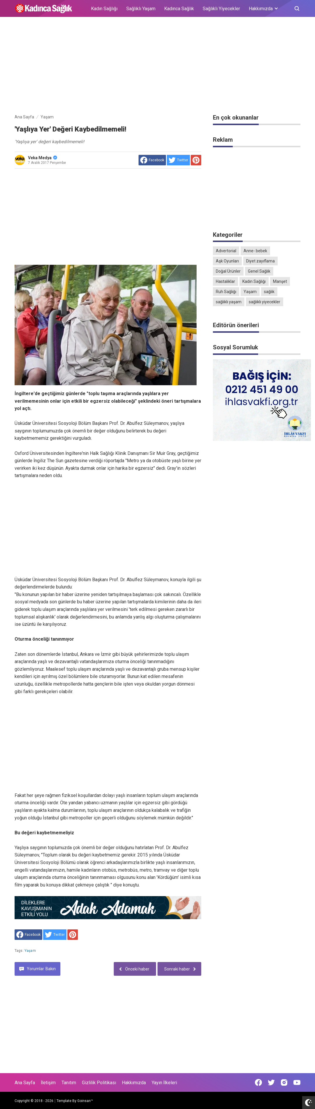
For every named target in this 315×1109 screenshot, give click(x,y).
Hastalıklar (225, 281)
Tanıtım (69, 1082)
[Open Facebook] (258, 1082)
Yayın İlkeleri (164, 1082)
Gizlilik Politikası (99, 1082)
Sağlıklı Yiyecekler (221, 8)
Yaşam (30, 951)
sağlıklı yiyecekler (264, 301)
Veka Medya (42, 157)
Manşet (280, 281)
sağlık (269, 291)
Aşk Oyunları (227, 261)
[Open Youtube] (296, 1082)
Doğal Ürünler (228, 271)
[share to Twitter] (178, 160)
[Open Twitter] (271, 1082)
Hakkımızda (134, 1082)
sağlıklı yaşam (229, 301)
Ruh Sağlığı (226, 291)
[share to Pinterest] (196, 160)
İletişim (48, 1082)
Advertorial (226, 250)
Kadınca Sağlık (179, 8)
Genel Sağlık (259, 271)
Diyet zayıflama (260, 261)
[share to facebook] (152, 160)
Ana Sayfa (25, 1082)
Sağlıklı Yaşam (140, 8)
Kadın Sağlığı (104, 8)
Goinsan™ (85, 1101)
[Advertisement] (157, 66)
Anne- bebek (255, 250)
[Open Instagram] (284, 1082)
